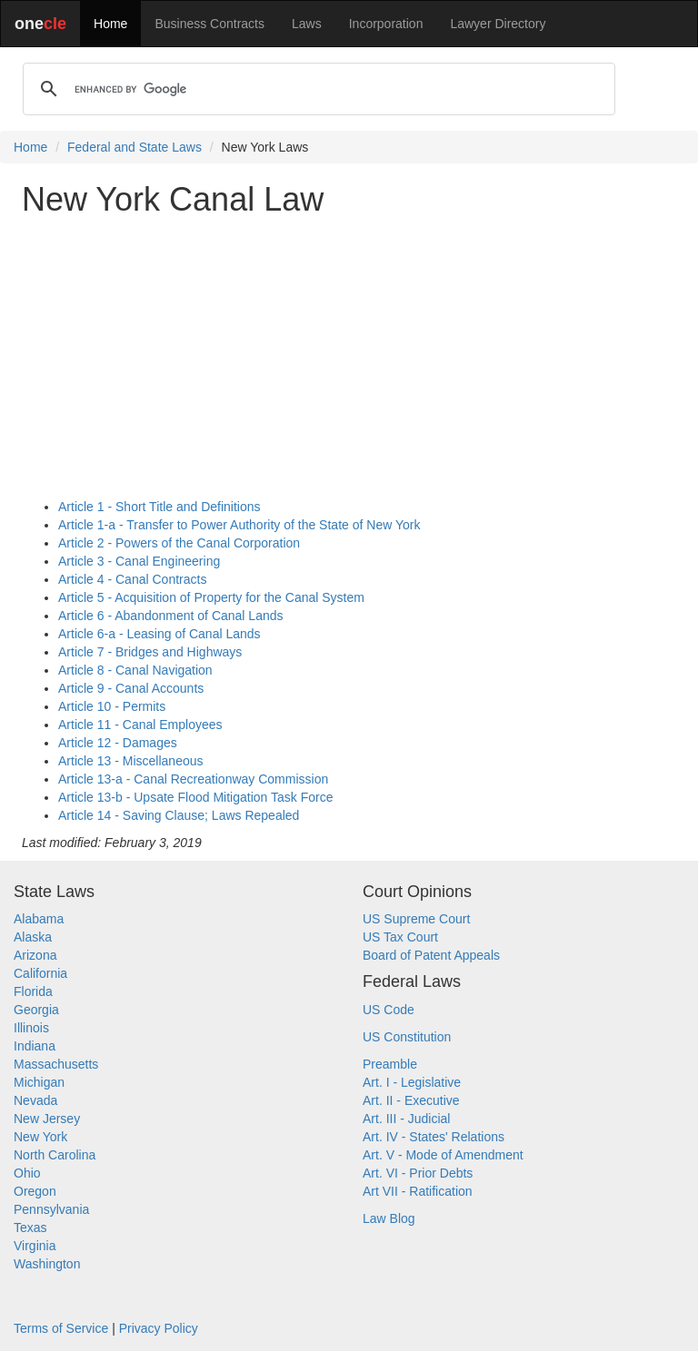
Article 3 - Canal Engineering (139, 561)
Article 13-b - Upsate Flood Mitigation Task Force (195, 797)
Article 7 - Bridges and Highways (150, 652)
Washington (47, 1264)
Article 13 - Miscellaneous (131, 761)
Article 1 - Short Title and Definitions (159, 506)
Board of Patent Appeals (431, 955)
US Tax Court (400, 937)
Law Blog (389, 1218)
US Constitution (407, 1037)
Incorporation (386, 23)
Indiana (34, 1046)
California (40, 973)
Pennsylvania (51, 1209)
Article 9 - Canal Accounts (131, 688)
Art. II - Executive (411, 1100)
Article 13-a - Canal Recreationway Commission (193, 779)
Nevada (35, 1100)
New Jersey (47, 1118)
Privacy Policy (158, 1328)
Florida (33, 991)
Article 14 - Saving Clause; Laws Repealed (178, 815)
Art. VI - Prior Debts (418, 1173)
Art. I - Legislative (412, 1082)
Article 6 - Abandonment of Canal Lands (171, 615)
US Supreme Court (416, 919)
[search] (316, 89)
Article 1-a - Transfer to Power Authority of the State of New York (239, 525)
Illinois (31, 1028)
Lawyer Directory (497, 23)
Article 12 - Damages (117, 742)
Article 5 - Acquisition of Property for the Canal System (211, 597)
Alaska (33, 937)
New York (40, 1136)
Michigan (39, 1082)
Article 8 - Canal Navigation (135, 670)
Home (110, 23)
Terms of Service (61, 1328)
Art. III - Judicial (406, 1118)
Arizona (35, 955)
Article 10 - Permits (111, 706)
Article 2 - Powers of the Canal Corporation (179, 543)
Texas (30, 1227)
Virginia (34, 1245)
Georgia (36, 1009)
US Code (388, 1009)
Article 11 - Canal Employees (140, 724)
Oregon (35, 1191)
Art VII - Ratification (418, 1191)
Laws (307, 23)
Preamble (390, 1064)
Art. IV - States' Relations (433, 1136)
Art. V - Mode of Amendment (443, 1155)
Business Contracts (209, 23)
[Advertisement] (349, 358)
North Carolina (54, 1155)
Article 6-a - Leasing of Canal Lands (159, 633)
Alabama (39, 919)
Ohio (27, 1173)
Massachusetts (56, 1064)
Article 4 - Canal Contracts (132, 579)
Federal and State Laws (134, 147)
